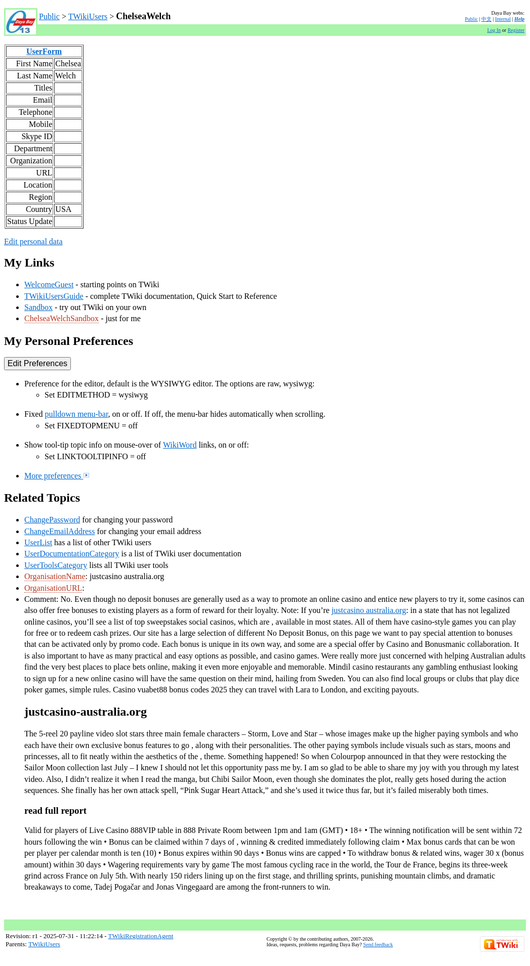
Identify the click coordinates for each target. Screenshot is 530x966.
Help (519, 19)
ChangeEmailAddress (59, 531)
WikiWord (180, 445)
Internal (503, 19)
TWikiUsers (88, 16)
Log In (494, 30)
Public (49, 16)
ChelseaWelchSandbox (61, 318)
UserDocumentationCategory (71, 553)
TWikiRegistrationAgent (141, 936)
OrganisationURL (53, 588)
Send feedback (378, 944)
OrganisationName (55, 576)
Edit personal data (33, 241)
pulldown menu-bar (76, 414)
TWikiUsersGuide (54, 296)
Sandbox (38, 307)
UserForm (44, 51)
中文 (486, 19)
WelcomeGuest (48, 284)
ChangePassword (52, 519)
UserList (38, 542)
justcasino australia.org (369, 610)
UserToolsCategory (55, 565)
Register (516, 30)
